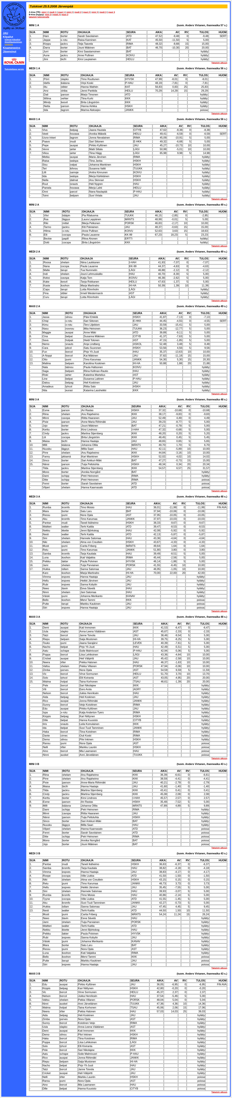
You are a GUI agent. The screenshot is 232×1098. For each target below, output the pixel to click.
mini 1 (45, 12)
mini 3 (95, 12)
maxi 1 (61, 12)
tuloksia (9, 44)
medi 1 (52, 12)
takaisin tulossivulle (39, 17)
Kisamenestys (11, 47)
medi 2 (78, 12)
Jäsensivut (9, 51)
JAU (5, 33)
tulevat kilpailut (12, 39)
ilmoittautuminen (13, 42)
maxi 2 (86, 12)
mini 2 (70, 12)
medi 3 (103, 12)
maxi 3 (111, 12)
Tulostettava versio (14, 69)
